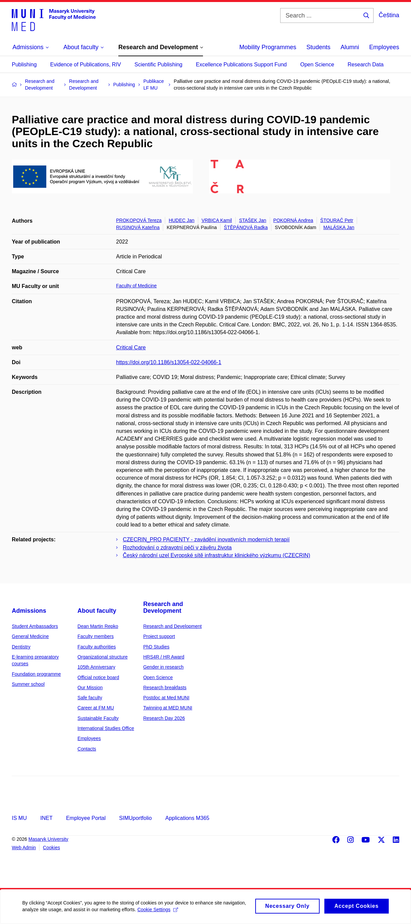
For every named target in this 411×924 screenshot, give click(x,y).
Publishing (24, 64)
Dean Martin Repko (98, 626)
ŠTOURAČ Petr (336, 220)
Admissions (29, 610)
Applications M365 (187, 818)
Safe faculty (90, 697)
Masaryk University (48, 839)
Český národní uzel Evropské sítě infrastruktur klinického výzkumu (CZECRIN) (216, 555)
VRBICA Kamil (217, 220)
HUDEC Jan (181, 220)
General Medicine (30, 636)
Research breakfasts (164, 687)
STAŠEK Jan (252, 220)
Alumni (350, 47)
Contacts (87, 749)
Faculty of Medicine (136, 285)
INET (46, 818)
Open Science (317, 64)
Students (318, 47)
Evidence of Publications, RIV (85, 64)
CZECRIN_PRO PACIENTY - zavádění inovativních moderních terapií (206, 539)
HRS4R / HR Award (163, 657)
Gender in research (163, 667)
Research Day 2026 (164, 718)
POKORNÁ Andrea (293, 220)
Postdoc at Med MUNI (166, 697)
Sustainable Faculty (98, 718)
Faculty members (96, 636)
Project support (159, 636)
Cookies (51, 847)
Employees (384, 47)
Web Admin (24, 847)
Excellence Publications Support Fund (241, 64)
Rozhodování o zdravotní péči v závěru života (177, 547)
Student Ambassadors (35, 626)
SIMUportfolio (135, 818)
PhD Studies (156, 646)
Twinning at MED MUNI (167, 707)
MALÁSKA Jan (338, 227)
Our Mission (90, 687)
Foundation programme (36, 674)
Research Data (366, 64)
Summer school (28, 684)
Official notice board (98, 677)
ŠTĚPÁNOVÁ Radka (246, 227)
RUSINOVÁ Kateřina (137, 227)
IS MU (19, 818)
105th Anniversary (96, 667)
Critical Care (131, 347)
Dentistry (21, 646)
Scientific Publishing (158, 64)
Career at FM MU (96, 707)
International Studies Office (106, 728)
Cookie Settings (183, 913)
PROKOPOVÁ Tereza (139, 220)
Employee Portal (86, 818)
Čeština (389, 15)
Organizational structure (103, 657)
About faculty (97, 610)
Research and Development (163, 607)
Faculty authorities (97, 646)
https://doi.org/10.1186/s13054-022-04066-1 (168, 362)
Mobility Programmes (267, 47)
